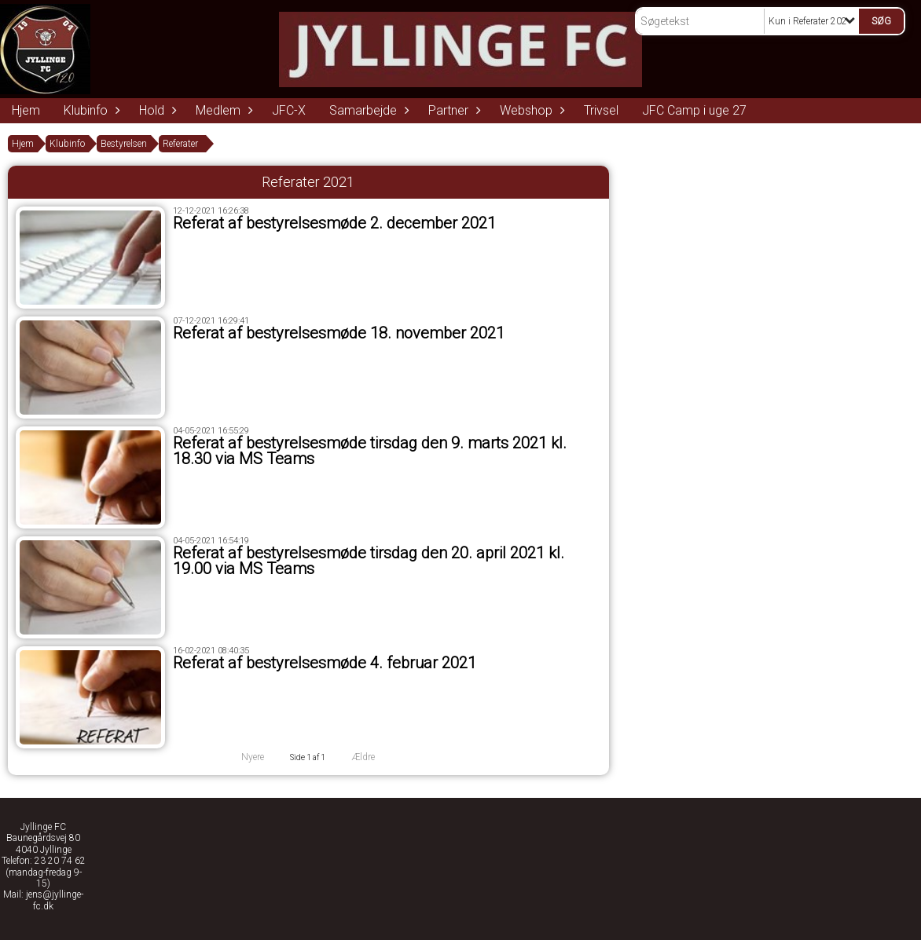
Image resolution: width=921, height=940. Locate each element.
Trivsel (601, 110)
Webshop (530, 110)
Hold (155, 110)
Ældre (373, 757)
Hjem (26, 110)
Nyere (243, 757)
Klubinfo (90, 110)
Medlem (222, 110)
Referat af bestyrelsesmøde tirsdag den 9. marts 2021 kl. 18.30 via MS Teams (370, 450)
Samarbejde (367, 110)
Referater (180, 143)
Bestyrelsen (124, 143)
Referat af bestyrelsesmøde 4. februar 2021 (324, 662)
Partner (452, 110)
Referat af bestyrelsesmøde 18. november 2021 (339, 333)
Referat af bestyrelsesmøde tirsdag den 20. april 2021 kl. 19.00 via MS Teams (368, 560)
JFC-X (289, 110)
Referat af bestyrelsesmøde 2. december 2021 (334, 223)
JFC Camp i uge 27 (694, 110)
